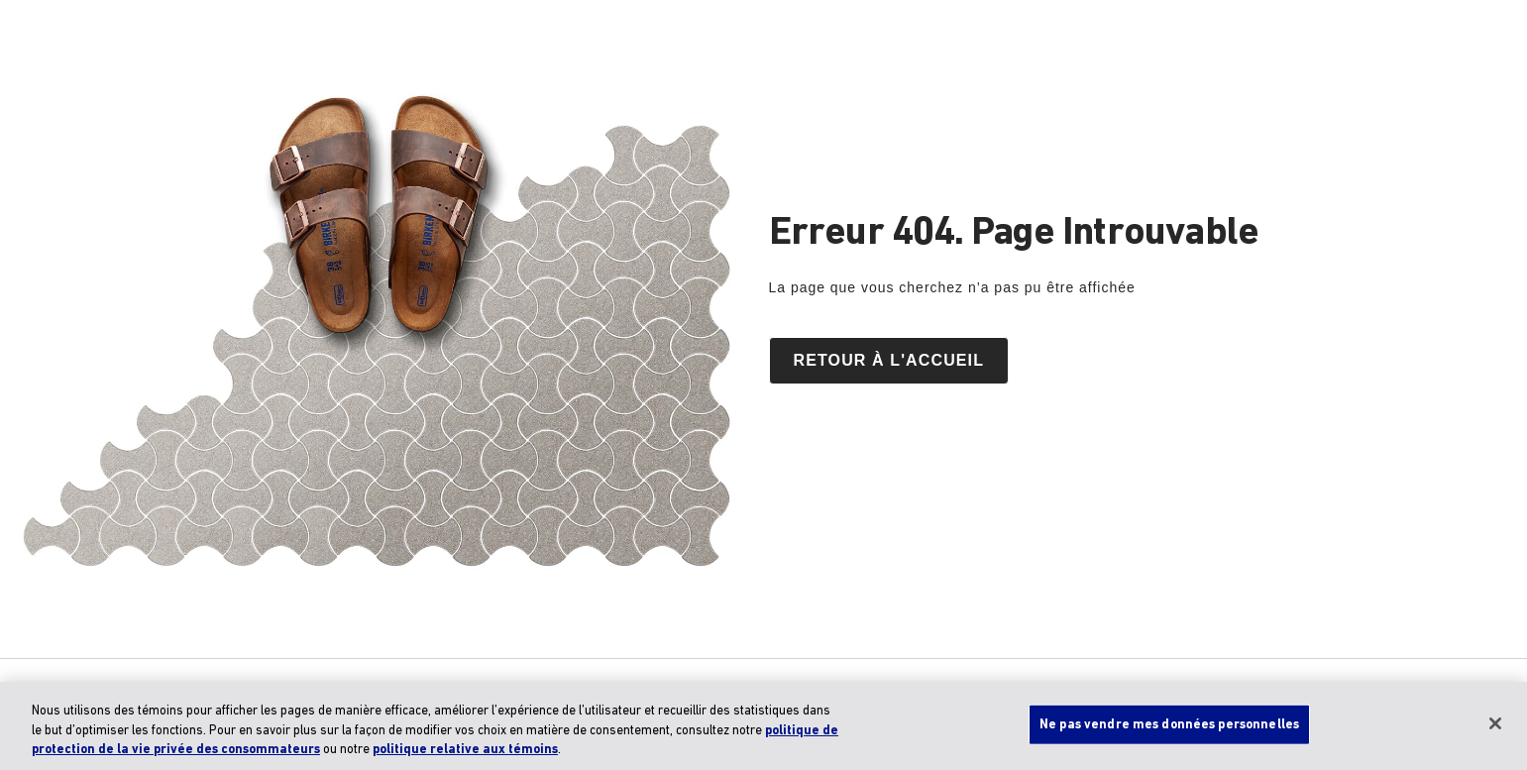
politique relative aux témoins (465, 749)
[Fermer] (1495, 723)
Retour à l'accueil (889, 360)
